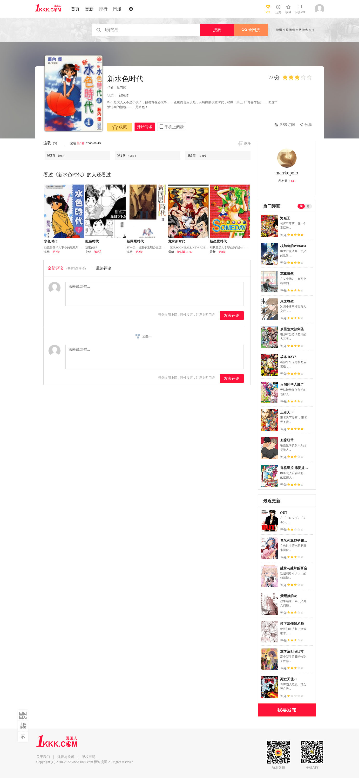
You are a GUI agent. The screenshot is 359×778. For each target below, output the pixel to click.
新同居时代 (135, 241)
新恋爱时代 (218, 241)
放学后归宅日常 (292, 651)
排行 (103, 9)
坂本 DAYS (288, 357)
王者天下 (287, 412)
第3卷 (81, 143)
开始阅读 (144, 127)
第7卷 (56, 252)
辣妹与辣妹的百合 (293, 568)
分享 (308, 125)
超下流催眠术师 (292, 624)
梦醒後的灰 (288, 596)
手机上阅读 (174, 127)
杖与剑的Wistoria (293, 246)
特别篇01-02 (184, 252)
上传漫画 (23, 726)
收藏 (119, 127)
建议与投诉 (65, 757)
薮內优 (121, 87)
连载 (51, 143)
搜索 (217, 30)
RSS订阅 (287, 125)
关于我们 (43, 757)
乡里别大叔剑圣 (292, 329)
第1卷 (198, 155)
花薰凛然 (287, 273)
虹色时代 (92, 241)
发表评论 (231, 315)
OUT (283, 513)
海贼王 (285, 218)
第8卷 (222, 252)
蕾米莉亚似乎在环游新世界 (300, 540)
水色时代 (50, 241)
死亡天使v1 (288, 679)
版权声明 (88, 757)
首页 (75, 9)
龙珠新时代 (176, 241)
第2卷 (127, 155)
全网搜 (251, 30)
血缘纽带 (287, 440)
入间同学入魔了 (292, 384)
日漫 (117, 9)
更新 (89, 9)
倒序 (247, 143)
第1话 (97, 252)
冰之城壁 (287, 301)
